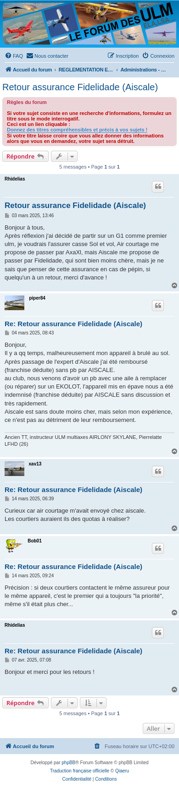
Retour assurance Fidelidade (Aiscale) (80, 87)
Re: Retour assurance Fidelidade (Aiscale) (73, 324)
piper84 (37, 298)
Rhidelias (15, 178)
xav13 (35, 463)
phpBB (68, 762)
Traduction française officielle (79, 770)
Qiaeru (122, 770)
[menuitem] (14, 55)
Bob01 (35, 540)
